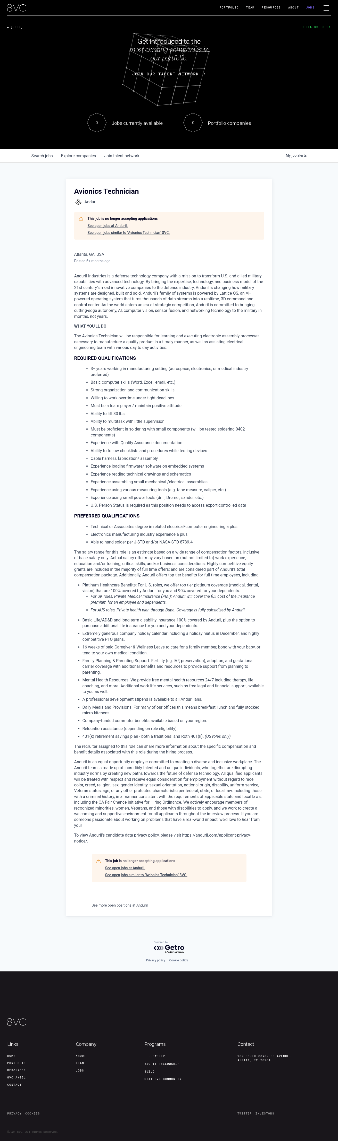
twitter (244, 1113)
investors (264, 1113)
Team (250, 7)
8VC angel (16, 1077)
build (149, 1071)
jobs (42, 155)
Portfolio (229, 7)
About (293, 7)
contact (14, 1084)
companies (78, 155)
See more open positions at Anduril (120, 905)
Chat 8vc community (163, 1079)
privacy (14, 1113)
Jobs (310, 7)
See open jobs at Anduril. (108, 226)
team (80, 1063)
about (81, 1056)
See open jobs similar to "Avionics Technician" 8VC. (129, 233)
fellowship (154, 1056)
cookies (32, 1113)
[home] (16, 8)
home (11, 1056)
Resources (271, 7)
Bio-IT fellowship (162, 1064)
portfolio (16, 1063)
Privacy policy (155, 960)
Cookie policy (178, 960)
